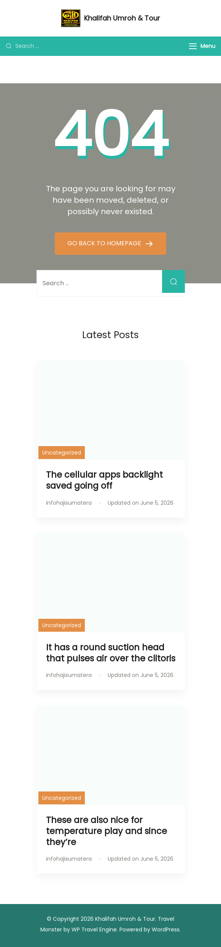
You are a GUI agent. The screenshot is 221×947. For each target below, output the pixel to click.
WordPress (166, 929)
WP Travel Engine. (95, 929)
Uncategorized (61, 452)
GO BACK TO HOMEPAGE (105, 243)
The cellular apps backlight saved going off (104, 480)
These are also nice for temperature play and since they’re (106, 831)
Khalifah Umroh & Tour (122, 18)
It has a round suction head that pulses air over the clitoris (110, 652)
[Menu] (193, 46)
